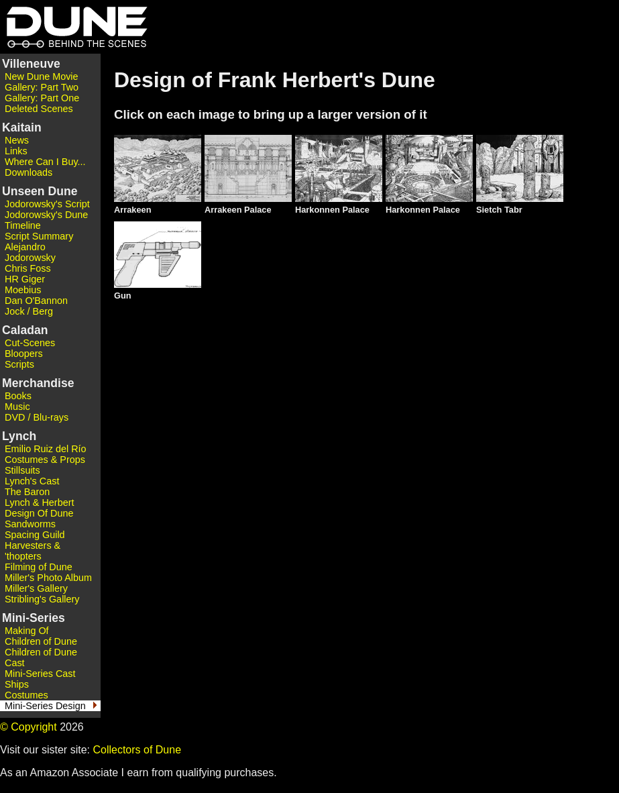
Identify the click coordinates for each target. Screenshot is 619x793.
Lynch (19, 436)
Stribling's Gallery (42, 599)
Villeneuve (31, 63)
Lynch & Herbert (39, 502)
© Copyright (28, 727)
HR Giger (25, 279)
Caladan (25, 330)
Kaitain (22, 127)
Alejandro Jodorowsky (30, 252)
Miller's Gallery (36, 588)
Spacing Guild (35, 534)
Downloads (28, 172)
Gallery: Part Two (41, 87)
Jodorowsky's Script (47, 204)
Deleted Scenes (39, 108)
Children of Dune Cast (41, 657)
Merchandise (38, 383)
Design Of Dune (39, 513)
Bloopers (24, 353)
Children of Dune (41, 641)
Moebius (23, 289)
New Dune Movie (41, 76)
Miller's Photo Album (48, 577)
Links (16, 151)
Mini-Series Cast (40, 673)
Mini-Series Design (45, 705)
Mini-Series (33, 618)
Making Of (27, 630)
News (17, 140)
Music (17, 406)
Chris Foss (28, 268)
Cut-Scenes (30, 342)
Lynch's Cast (32, 481)
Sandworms (30, 524)
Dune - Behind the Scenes (74, 27)
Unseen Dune (39, 191)
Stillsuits (22, 470)
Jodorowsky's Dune (46, 214)
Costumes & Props (45, 459)
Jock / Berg (29, 311)
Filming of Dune (38, 567)
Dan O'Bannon (36, 300)
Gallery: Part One (42, 98)
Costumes (26, 695)
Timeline (23, 225)
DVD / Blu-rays (36, 417)
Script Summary (39, 236)
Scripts (19, 364)
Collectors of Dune (137, 749)
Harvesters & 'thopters (32, 551)
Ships (17, 684)
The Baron (27, 491)
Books (18, 395)
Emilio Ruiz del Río (46, 448)
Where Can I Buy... (45, 161)
